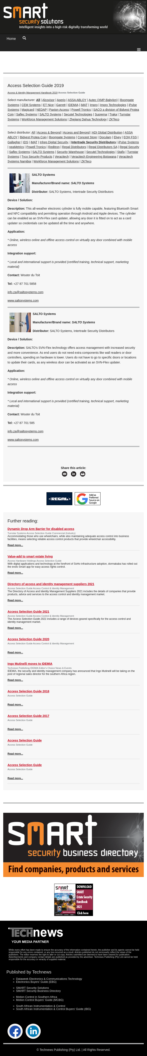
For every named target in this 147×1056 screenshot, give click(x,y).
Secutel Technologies (78, 114)
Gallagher (14, 142)
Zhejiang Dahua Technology (88, 119)
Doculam (105, 137)
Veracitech (62, 156)
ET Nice (48, 105)
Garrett (61, 105)
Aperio (61, 100)
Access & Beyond (49, 132)
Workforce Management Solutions (44, 119)
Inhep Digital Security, (54, 142)
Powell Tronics (81, 109)
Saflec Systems (26, 114)
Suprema (101, 114)
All (33, 132)
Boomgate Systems (62, 137)
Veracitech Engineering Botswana (93, 156)
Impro (94, 105)
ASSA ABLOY (77, 100)
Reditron (54, 147)
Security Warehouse (70, 152)
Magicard (28, 109)
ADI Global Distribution (107, 132)
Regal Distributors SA (102, 147)
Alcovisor (48, 100)
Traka (113, 114)
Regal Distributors (74, 147)
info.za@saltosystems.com (25, 292)
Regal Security (129, 147)
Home (11, 38)
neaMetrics (16, 147)
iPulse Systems (128, 142)
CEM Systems (31, 105)
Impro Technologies (113, 105)
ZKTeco (114, 119)
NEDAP (41, 109)
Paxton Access (59, 109)
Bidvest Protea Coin (33, 137)
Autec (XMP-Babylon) (103, 100)
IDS (25, 142)
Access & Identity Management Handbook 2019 (32, 92)
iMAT (84, 105)
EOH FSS (130, 137)
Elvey (117, 137)
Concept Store (87, 137)
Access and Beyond (76, 132)
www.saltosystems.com (23, 300)
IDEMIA (73, 105)
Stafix (121, 152)
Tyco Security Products (37, 156)
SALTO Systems (50, 114)
